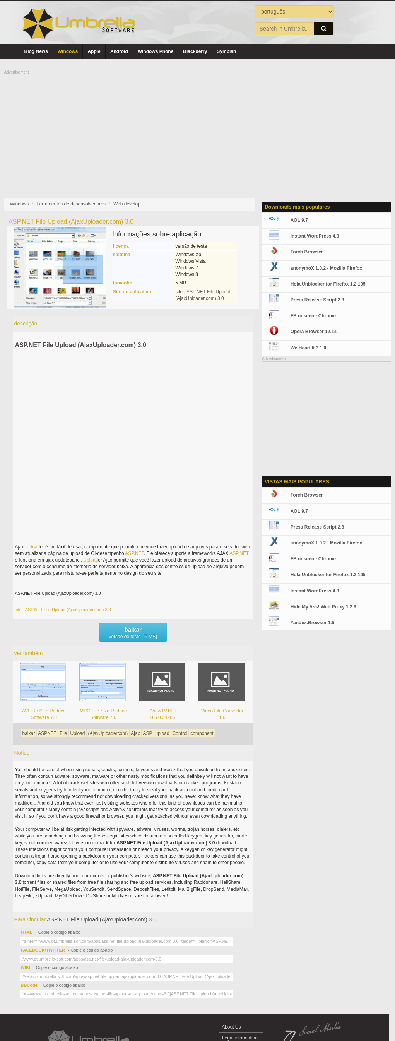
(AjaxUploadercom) (108, 733)
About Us (231, 1027)
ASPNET (47, 733)
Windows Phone (156, 51)
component (201, 733)
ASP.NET (134, 553)
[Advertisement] (197, 130)
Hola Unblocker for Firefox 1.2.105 (328, 284)
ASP (147, 733)
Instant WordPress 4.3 (315, 236)
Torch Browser (307, 252)
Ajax (135, 733)
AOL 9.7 (299, 220)
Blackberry (195, 51)
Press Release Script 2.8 (317, 300)
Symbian (226, 51)
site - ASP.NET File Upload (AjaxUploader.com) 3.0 (63, 609)
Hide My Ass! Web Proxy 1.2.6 (323, 607)
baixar (28, 733)
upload (162, 733)
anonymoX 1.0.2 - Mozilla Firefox (326, 268)
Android (119, 51)
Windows (68, 51)
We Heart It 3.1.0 (308, 348)
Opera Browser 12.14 (314, 331)
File (63, 733)
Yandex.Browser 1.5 (312, 622)
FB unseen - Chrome (313, 315)
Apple (93, 51)
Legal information (240, 1038)
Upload (32, 547)
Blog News (36, 51)
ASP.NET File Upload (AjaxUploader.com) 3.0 (80, 345)
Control (180, 733)
